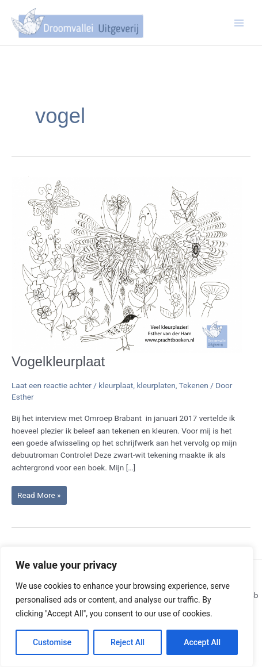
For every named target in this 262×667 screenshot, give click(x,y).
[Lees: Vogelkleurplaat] (127, 264)
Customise (52, 642)
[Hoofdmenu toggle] (239, 23)
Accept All (202, 642)
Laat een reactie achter (52, 385)
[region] (126, 606)
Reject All (128, 642)
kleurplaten (155, 385)
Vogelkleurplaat (58, 361)
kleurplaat (115, 385)
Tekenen (193, 385)
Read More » (42, 495)
